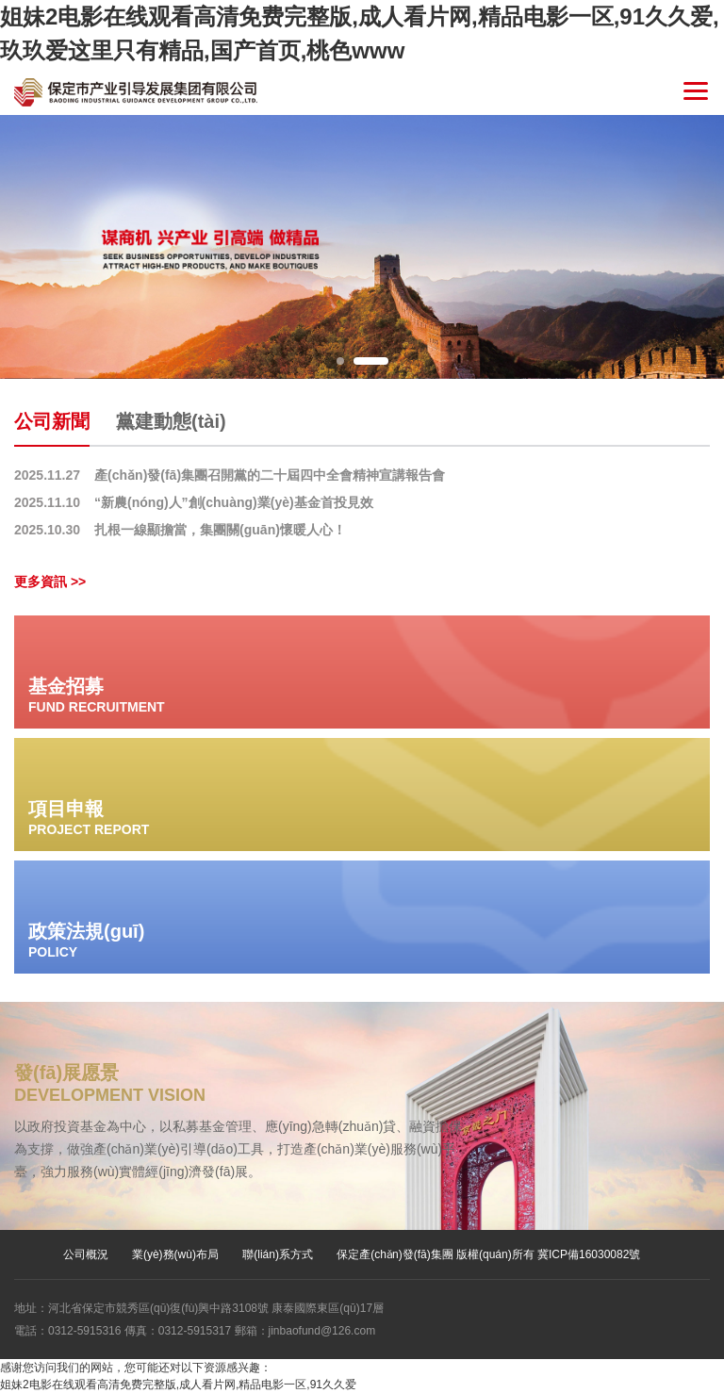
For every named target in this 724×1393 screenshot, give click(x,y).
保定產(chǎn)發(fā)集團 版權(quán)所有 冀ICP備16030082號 (488, 1254)
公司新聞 (52, 421)
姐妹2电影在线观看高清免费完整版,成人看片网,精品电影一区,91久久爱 (178, 1384)
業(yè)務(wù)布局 (175, 1254)
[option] (362, 247)
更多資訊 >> (50, 581)
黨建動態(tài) (171, 421)
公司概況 (85, 1254)
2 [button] (371, 361)
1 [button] (340, 361)
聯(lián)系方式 (277, 1254)
